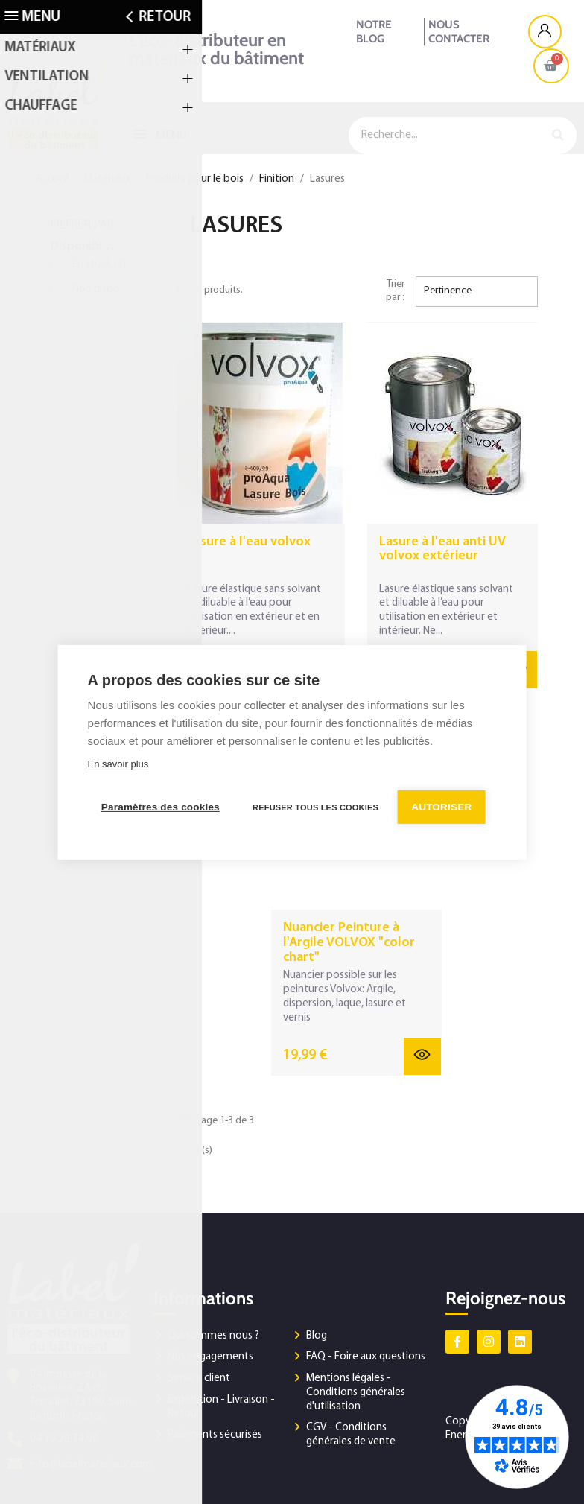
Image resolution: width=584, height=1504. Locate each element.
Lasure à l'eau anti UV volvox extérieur (442, 549)
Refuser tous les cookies (317, 806)
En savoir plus (118, 764)
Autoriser (444, 806)
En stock (99, 264)
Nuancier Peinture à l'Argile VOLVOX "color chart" (349, 943)
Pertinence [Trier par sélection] (448, 290)
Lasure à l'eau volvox (249, 542)
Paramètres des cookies (160, 806)
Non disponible (104, 289)
